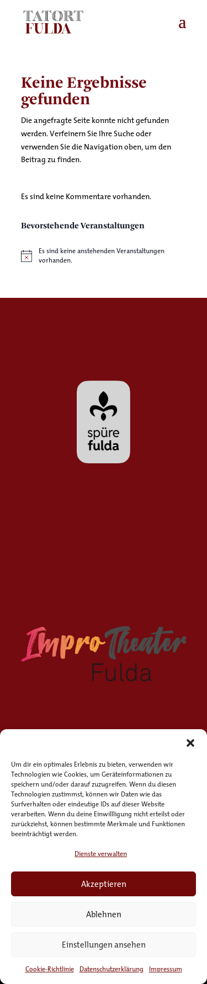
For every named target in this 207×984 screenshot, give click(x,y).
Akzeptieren (103, 884)
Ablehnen (103, 914)
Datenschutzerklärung (111, 969)
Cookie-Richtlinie (49, 969)
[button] (190, 742)
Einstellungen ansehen (104, 944)
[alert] (104, 256)
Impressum (165, 969)
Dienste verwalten (101, 853)
